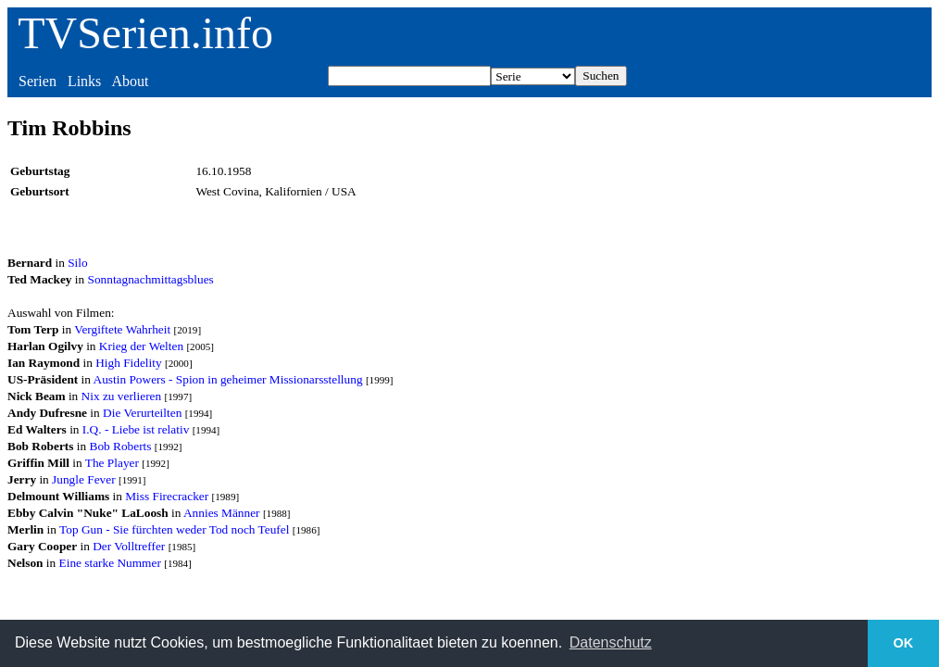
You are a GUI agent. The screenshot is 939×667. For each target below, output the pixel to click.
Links (84, 81)
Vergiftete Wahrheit (122, 329)
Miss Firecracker (166, 496)
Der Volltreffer (129, 546)
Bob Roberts (121, 446)
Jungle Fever (83, 479)
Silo (77, 263)
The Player (112, 463)
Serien (37, 81)
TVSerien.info (145, 32)
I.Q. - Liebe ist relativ (135, 429)
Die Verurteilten (142, 413)
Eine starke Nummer (110, 563)
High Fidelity (128, 363)
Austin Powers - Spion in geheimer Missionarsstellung (228, 379)
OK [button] (904, 643)
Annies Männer (221, 513)
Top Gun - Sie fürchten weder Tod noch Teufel (174, 529)
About (129, 81)
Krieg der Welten (141, 346)
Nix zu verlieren (121, 396)
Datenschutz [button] (611, 642)
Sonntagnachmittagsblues (151, 279)
